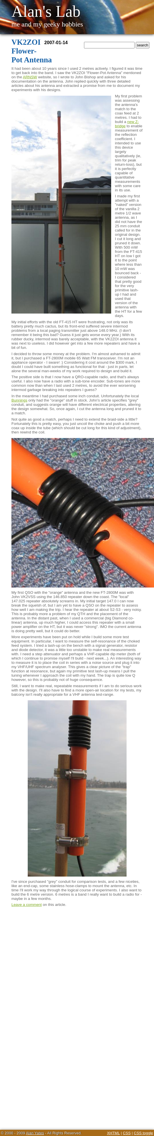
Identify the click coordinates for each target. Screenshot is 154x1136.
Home (85, 53)
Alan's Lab (46, 11)
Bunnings (19, 400)
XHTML (113, 1133)
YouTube (116, 53)
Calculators (138, 53)
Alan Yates (35, 1133)
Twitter (99, 53)
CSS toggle (143, 1133)
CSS (127, 1133)
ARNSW (30, 77)
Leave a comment (26, 904)
